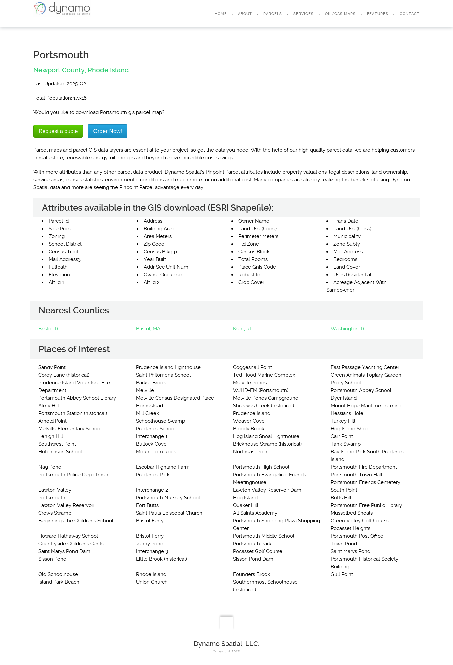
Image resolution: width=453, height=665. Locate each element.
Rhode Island (108, 70)
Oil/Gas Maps (340, 14)
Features (377, 14)
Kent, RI (242, 329)
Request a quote (58, 131)
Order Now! (107, 131)
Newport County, (59, 70)
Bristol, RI (49, 329)
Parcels (272, 14)
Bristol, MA (148, 329)
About (245, 14)
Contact (410, 14)
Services (303, 14)
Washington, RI (348, 329)
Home (221, 14)
